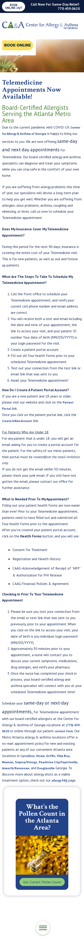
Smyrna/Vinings (36, 762)
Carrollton (36, 755)
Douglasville (12, 774)
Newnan (16, 762)
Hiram (50, 755)
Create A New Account (19, 420)
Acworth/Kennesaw (45, 768)
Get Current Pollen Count (42, 888)
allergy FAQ (23, 786)
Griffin (62, 755)
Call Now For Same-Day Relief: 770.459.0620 (55, 6)
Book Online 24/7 (13, 6)
